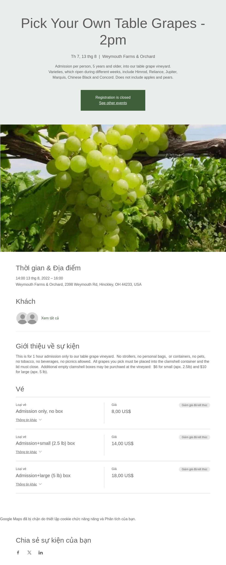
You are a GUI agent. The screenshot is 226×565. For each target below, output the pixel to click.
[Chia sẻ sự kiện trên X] (29, 552)
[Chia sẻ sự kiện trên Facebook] (18, 552)
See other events (113, 103)
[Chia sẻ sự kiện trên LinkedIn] (41, 552)
